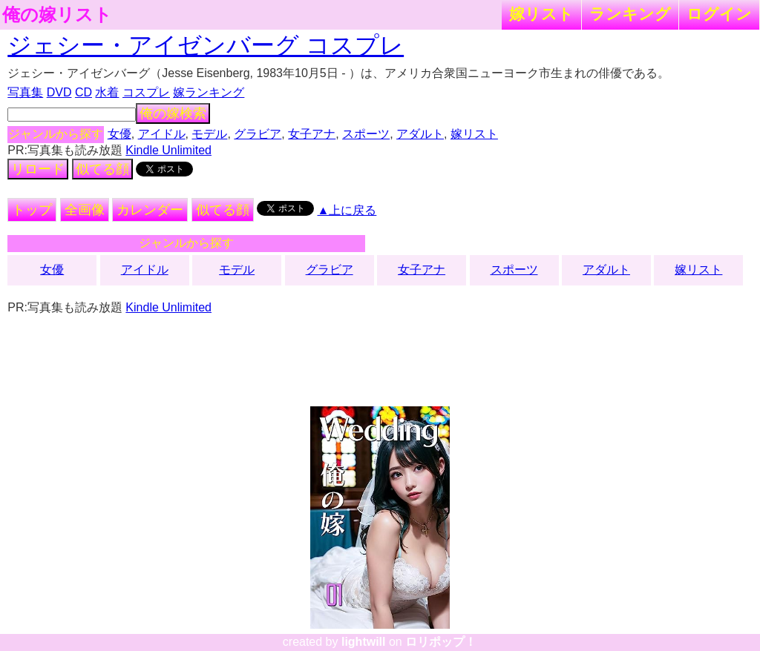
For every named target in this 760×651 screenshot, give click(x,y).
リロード (38, 169)
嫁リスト (541, 13)
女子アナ (311, 134)
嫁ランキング (208, 92)
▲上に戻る (347, 210)
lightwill (363, 641)
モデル (209, 134)
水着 (107, 92)
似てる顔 (102, 169)
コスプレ (146, 92)
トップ (32, 209)
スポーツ (366, 134)
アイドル (162, 134)
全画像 (85, 209)
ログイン (719, 13)
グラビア (257, 134)
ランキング (630, 13)
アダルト (420, 134)
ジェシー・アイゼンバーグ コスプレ (205, 45)
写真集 (25, 92)
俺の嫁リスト (57, 14)
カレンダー (150, 209)
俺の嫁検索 (173, 113)
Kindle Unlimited (168, 150)
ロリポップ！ (440, 641)
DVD (59, 92)
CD (83, 92)
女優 (119, 134)
